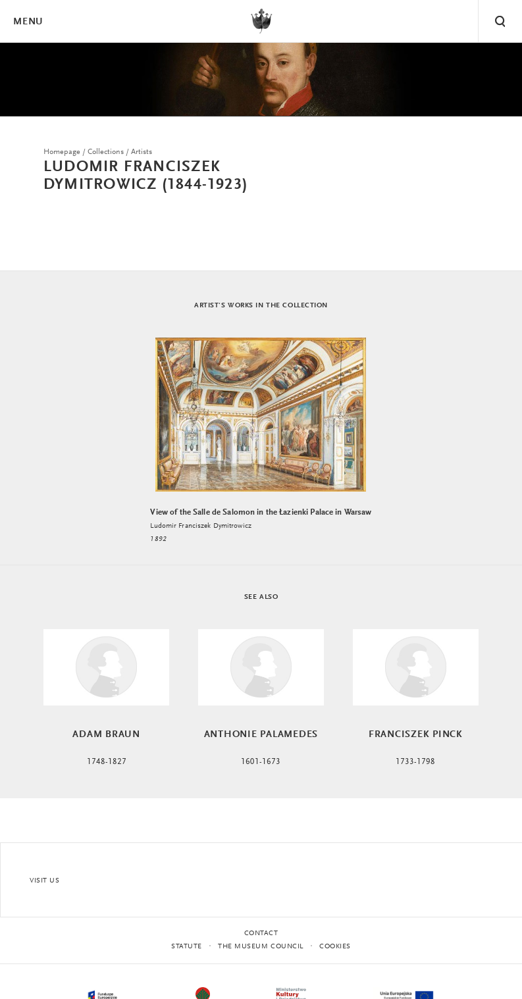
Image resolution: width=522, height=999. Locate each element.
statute (186, 946)
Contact (261, 933)
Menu (27, 22)
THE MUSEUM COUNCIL (260, 946)
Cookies (335, 946)
